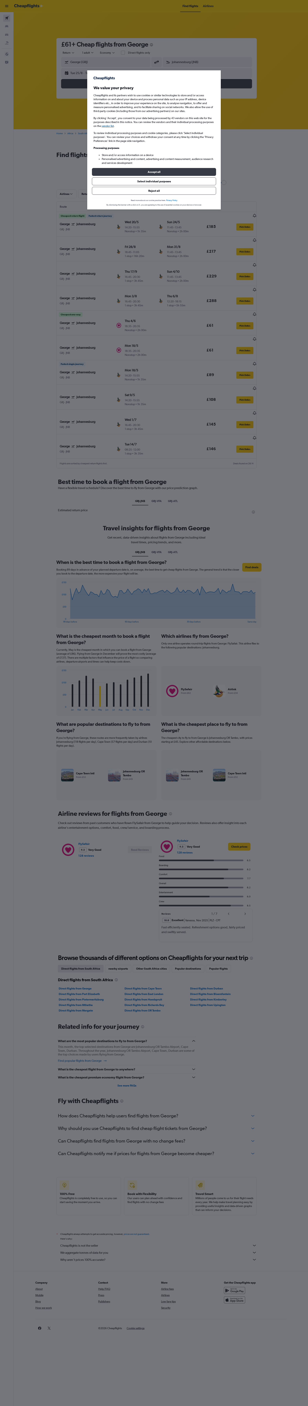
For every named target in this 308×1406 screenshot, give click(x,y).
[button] (154, 172)
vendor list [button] (108, 126)
